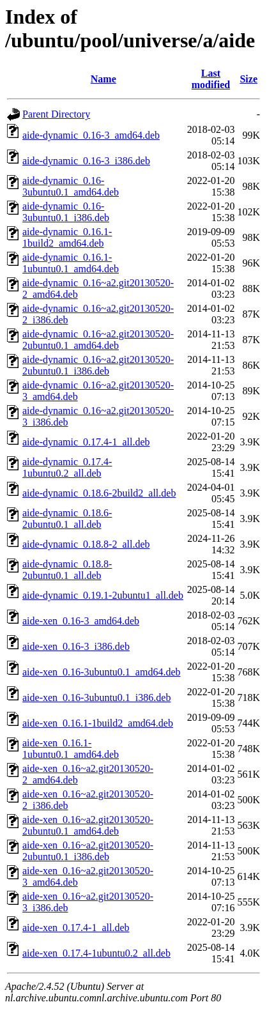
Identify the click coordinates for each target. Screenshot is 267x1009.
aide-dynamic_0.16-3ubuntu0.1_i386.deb (65, 212)
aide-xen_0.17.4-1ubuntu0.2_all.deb (96, 953)
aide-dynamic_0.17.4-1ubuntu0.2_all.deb (67, 467)
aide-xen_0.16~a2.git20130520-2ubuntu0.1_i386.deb (87, 851)
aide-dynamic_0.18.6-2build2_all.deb (99, 493)
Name (103, 78)
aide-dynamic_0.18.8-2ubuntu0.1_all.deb (67, 569)
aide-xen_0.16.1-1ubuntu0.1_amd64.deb (70, 748)
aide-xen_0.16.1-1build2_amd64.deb (97, 723)
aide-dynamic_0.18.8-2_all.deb (86, 544)
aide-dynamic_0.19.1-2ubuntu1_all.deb (102, 595)
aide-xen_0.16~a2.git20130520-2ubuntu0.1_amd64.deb (87, 825)
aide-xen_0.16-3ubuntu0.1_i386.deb (96, 697)
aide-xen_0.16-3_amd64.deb (80, 620)
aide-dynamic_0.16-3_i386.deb (86, 160)
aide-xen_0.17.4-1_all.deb (76, 927)
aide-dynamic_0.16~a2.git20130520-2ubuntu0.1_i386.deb (98, 365)
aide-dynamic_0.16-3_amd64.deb (91, 135)
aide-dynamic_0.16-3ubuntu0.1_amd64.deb (70, 186)
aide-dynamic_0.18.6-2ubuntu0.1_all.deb (67, 518)
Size (248, 78)
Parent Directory (56, 114)
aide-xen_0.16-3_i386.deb (76, 646)
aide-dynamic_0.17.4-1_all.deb (86, 441)
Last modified (211, 79)
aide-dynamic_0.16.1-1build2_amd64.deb (67, 237)
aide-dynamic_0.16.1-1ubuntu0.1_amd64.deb (70, 263)
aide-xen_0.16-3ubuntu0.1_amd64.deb (101, 671)
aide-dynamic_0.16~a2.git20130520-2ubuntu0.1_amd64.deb (98, 339)
